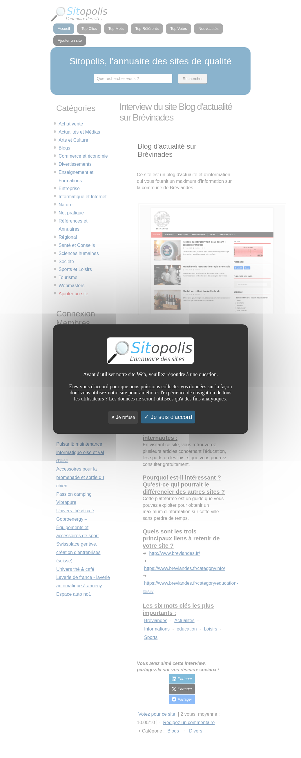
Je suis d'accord (168, 417)
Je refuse (123, 417)
